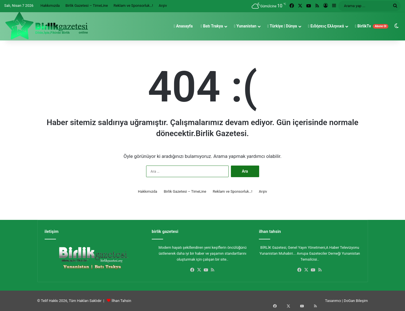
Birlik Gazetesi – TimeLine (86, 5)
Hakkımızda (50, 5)
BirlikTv (371, 26)
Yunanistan (245, 26)
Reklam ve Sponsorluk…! (133, 5)
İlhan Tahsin (121, 301)
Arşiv (163, 5)
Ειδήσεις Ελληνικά (326, 26)
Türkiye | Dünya (282, 26)
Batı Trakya (212, 26)
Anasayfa (183, 26)
